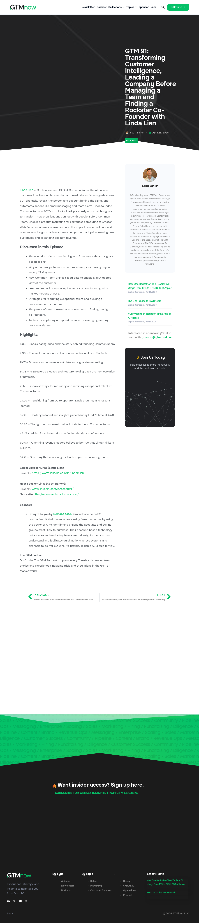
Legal (10, 913)
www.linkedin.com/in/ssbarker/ (53, 489)
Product (127, 895)
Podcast (101, 7)
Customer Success (101, 890)
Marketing (96, 885)
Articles (65, 881)
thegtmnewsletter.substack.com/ (57, 494)
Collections (116, 7)
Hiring (126, 881)
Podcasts (131, 140)
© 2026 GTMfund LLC (176, 913)
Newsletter (88, 7)
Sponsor (144, 7)
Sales (93, 881)
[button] (163, 7)
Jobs (153, 7)
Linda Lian (26, 190)
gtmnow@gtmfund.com (157, 337)
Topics (131, 7)
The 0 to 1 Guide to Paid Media (144, 301)
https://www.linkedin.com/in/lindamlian (58, 473)
